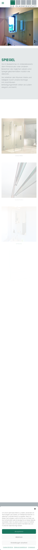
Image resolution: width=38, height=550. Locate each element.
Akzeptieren (19, 531)
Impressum (31, 547)
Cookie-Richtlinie (8, 547)
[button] (35, 509)
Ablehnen (19, 537)
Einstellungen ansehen (19, 543)
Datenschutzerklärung (20, 547)
